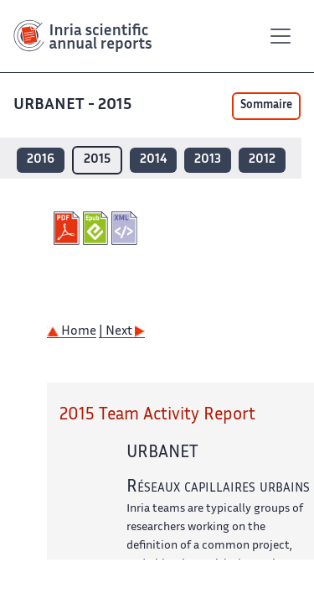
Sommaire (266, 106)
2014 (153, 159)
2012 (262, 159)
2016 (40, 159)
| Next (122, 331)
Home (71, 331)
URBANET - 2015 (74, 105)
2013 (207, 159)
